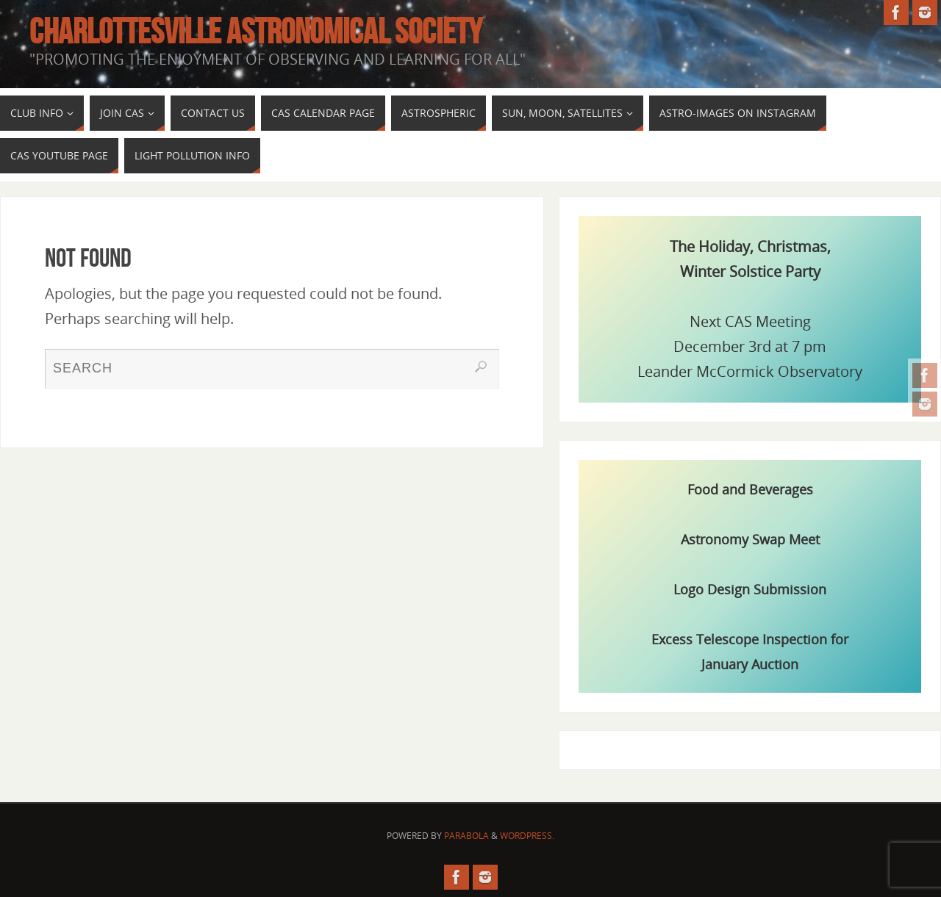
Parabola (466, 835)
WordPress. (527, 835)
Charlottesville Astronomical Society (255, 31)
